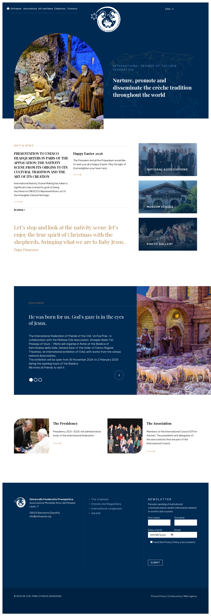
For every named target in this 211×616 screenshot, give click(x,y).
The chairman (99, 499)
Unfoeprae (16, 8)
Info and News (45, 8)
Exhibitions (59, 8)
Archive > (19, 209)
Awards (96, 513)
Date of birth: (162, 533)
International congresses (106, 508)
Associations (30, 8)
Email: (185, 533)
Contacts (72, 8)
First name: (159, 521)
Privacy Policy (171, 542)
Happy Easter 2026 (88, 153)
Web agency (190, 596)
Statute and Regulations (106, 504)
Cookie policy (175, 596)
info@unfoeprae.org (40, 516)
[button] (169, 9)
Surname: (185, 521)
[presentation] (173, 553)
